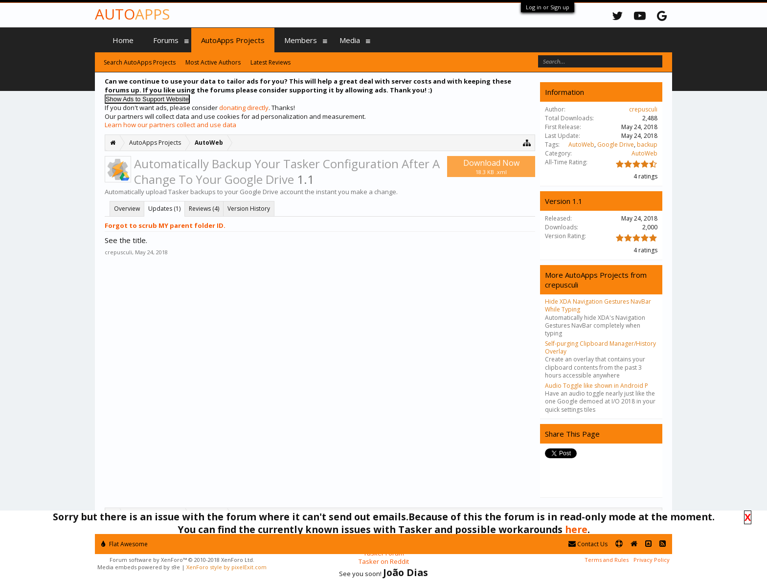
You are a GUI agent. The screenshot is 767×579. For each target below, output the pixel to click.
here (576, 529)
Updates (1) (164, 208)
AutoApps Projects (233, 40)
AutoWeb (581, 144)
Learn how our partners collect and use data (170, 124)
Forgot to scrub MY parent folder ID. (165, 225)
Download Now (491, 166)
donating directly (244, 107)
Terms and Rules (607, 559)
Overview (127, 208)
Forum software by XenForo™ (182, 559)
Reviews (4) (204, 208)
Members (300, 40)
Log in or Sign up (547, 7)
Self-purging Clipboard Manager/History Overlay (600, 347)
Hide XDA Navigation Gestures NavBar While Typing (598, 305)
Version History (248, 208)
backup (647, 144)
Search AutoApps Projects (140, 62)
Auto (132, 14)
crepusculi (118, 252)
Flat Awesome (124, 544)
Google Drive (615, 144)
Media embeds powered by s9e (138, 567)
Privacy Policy (651, 559)
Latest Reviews (270, 62)
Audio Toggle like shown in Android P (596, 385)
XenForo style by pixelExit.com (226, 567)
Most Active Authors (213, 62)
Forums (166, 40)
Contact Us (588, 544)
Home (123, 40)
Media (349, 40)
